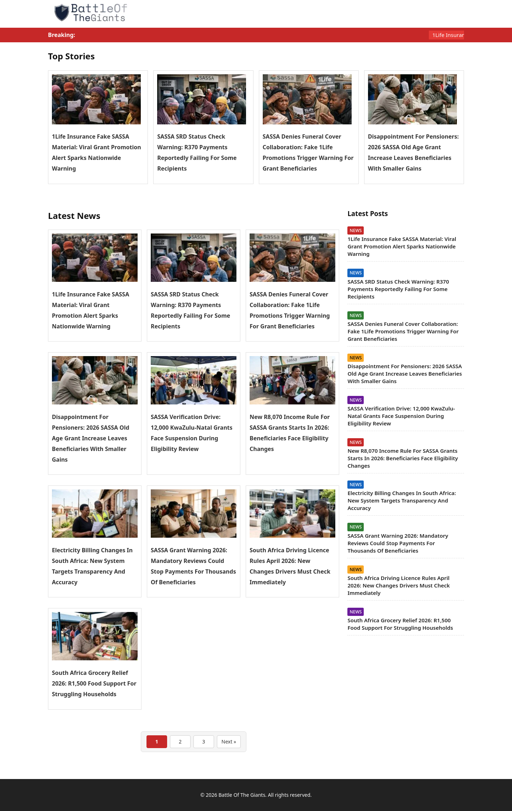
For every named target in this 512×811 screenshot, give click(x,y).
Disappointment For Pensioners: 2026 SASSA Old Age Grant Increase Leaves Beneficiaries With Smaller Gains (90, 438)
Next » (229, 741)
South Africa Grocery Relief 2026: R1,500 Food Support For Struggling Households (94, 683)
